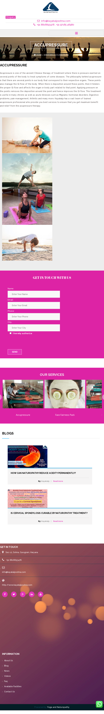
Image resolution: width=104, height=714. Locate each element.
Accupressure (23, 414)
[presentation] (29, 359)
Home (39, 55)
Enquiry (10, 17)
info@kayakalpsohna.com (14, 572)
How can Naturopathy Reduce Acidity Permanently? (43, 473)
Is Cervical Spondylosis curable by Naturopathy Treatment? (49, 513)
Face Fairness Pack (65, 414)
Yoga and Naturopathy (58, 707)
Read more (58, 481)
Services (48, 55)
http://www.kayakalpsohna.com (17, 585)
